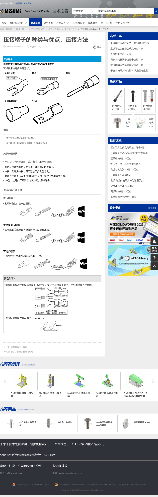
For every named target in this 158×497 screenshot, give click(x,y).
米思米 (24, 11)
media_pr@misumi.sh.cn (70, 473)
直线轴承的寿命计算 (120, 54)
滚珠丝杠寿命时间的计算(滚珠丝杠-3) (129, 43)
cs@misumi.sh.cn (14, 473)
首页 (4, 23)
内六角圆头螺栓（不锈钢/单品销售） (148, 108)
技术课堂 (92, 23)
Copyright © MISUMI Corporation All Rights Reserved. (82, 490)
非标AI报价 (79, 23)
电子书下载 (106, 23)
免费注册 (27, 3)
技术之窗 (60, 11)
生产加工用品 (54, 29)
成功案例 (48, 23)
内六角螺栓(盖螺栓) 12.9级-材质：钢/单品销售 (133, 108)
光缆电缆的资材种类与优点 (124, 169)
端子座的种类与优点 (120, 158)
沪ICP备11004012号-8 (40, 485)
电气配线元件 (71, 29)
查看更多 (152, 208)
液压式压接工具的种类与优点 (125, 164)
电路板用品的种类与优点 (123, 197)
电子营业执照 (23, 485)
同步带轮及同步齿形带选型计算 (126, 59)
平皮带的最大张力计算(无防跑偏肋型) (129, 70)
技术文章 (35, 23)
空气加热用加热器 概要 (122, 186)
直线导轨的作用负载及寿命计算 (126, 48)
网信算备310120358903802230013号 (101, 485)
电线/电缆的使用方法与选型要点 (127, 180)
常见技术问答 (123, 23)
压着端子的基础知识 (120, 175)
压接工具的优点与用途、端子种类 (127, 147)
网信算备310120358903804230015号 (132, 485)
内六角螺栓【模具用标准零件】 (117, 108)
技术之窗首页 (6, 29)
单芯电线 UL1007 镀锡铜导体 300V (151, 123)
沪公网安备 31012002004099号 (72, 485)
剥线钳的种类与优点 (120, 191)
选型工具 (61, 23)
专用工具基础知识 (36, 29)
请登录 (19, 3)
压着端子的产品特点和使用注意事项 (129, 153)
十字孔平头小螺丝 (128, 123)
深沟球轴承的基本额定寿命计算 (126, 65)
